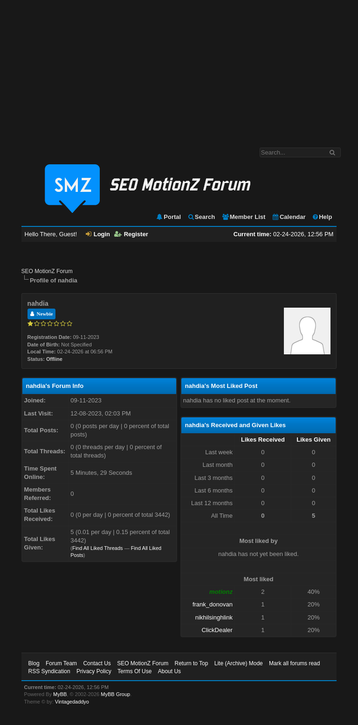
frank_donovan (213, 604)
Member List (243, 216)
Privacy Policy (93, 671)
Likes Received (263, 439)
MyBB (60, 694)
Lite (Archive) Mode (238, 663)
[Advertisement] (179, 69)
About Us (169, 671)
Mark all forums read (294, 663)
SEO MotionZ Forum (47, 271)
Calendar (289, 216)
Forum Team (61, 663)
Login (98, 234)
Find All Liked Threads (97, 548)
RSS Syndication (49, 671)
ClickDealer (216, 629)
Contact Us (96, 663)
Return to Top (191, 663)
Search (201, 216)
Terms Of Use (134, 671)
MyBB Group (115, 694)
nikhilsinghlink (214, 617)
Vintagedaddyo (72, 701)
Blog (34, 663)
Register (131, 234)
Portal (168, 216)
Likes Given (313, 439)
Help (322, 216)
